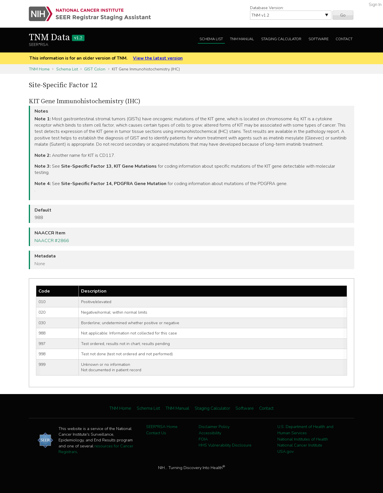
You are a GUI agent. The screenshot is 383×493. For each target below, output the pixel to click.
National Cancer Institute (299, 445)
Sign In (375, 4)
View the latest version (158, 58)
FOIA (203, 439)
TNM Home (39, 69)
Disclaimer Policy (214, 426)
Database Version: (267, 8)
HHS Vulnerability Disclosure (225, 445)
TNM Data (56, 37)
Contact (344, 39)
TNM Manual (242, 39)
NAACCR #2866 (52, 241)
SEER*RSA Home (162, 426)
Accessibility (210, 433)
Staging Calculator (281, 39)
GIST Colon (94, 69)
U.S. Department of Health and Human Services (305, 430)
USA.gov (285, 451)
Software (318, 39)
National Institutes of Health (302, 439)
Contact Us (156, 433)
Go (343, 15)
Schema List (211, 39)
